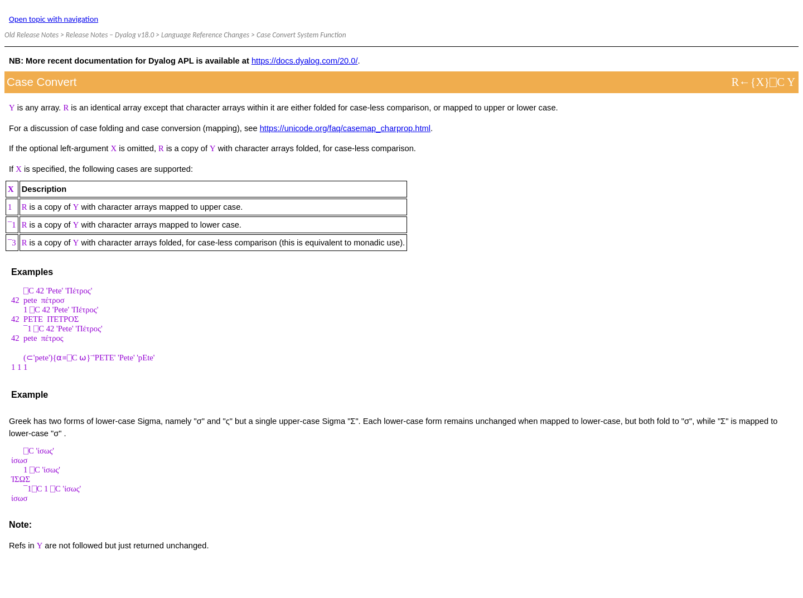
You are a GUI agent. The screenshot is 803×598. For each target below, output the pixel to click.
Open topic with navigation (53, 19)
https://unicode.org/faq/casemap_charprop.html (345, 128)
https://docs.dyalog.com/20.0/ (304, 60)
